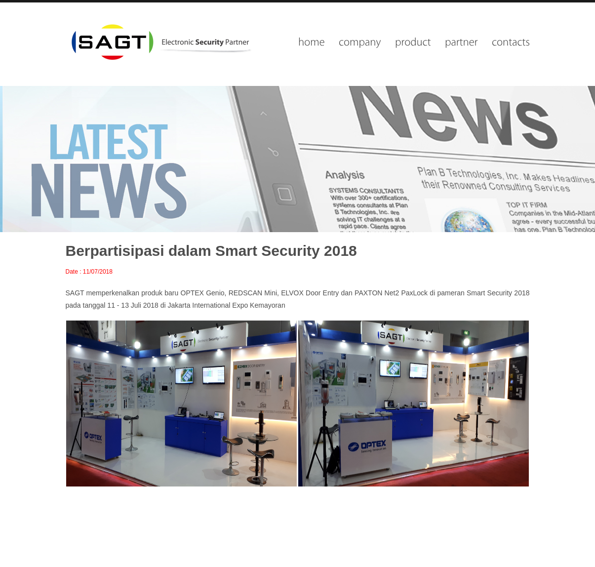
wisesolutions (160, 42)
